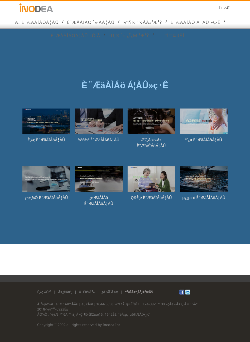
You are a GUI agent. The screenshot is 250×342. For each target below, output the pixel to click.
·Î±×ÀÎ (223, 8)
